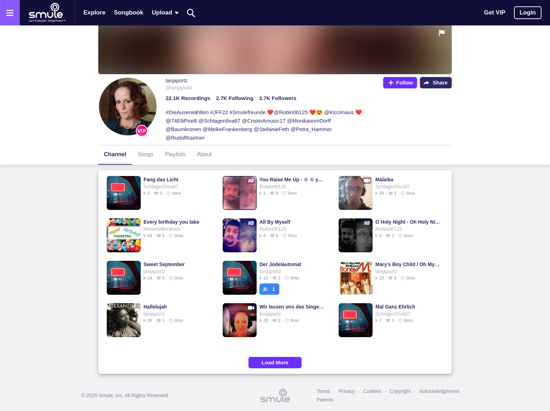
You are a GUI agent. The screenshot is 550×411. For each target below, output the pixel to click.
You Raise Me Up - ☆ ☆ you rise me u (291, 179)
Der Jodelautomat (280, 264)
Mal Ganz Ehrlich (395, 307)
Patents (325, 400)
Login (528, 12)
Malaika (384, 179)
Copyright (400, 391)
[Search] (191, 13)
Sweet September (164, 264)
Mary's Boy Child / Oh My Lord (407, 264)
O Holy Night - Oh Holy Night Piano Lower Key (407, 222)
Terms (323, 391)
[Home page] (47, 12)
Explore (94, 12)
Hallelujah (155, 307)
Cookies (372, 391)
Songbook (128, 12)
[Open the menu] (10, 12)
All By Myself (274, 222)
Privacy (347, 391)
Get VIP (494, 12)
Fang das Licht (161, 179)
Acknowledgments (439, 391)
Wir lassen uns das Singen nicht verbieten (291, 307)
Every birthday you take (171, 222)
